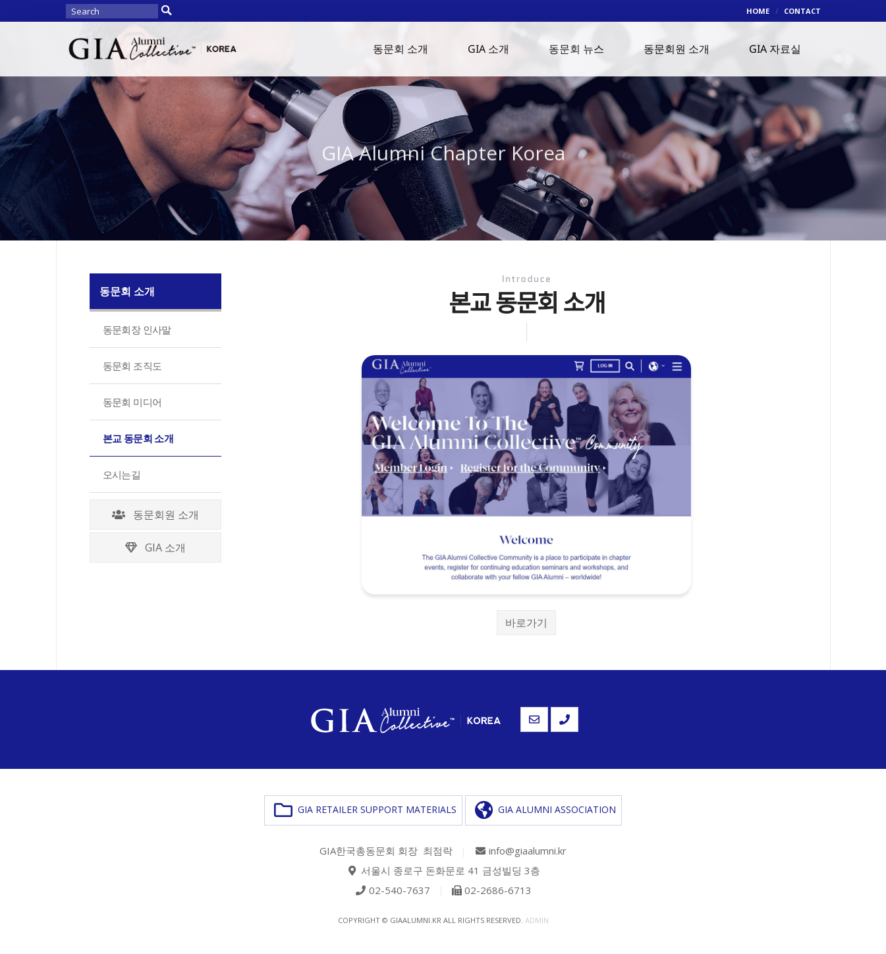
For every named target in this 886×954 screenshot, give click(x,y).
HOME (757, 11)
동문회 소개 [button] (400, 49)
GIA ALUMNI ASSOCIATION (545, 810)
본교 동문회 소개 (138, 438)
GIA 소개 (155, 547)
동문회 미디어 (132, 401)
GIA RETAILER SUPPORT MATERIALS (365, 810)
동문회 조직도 (132, 365)
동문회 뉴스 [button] (576, 49)
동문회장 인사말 (137, 329)
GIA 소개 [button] (488, 49)
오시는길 (122, 474)
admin (537, 920)
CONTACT (802, 11)
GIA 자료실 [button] (775, 49)
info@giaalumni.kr (528, 850)
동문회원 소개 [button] (676, 49)
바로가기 (526, 622)
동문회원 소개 (155, 514)
